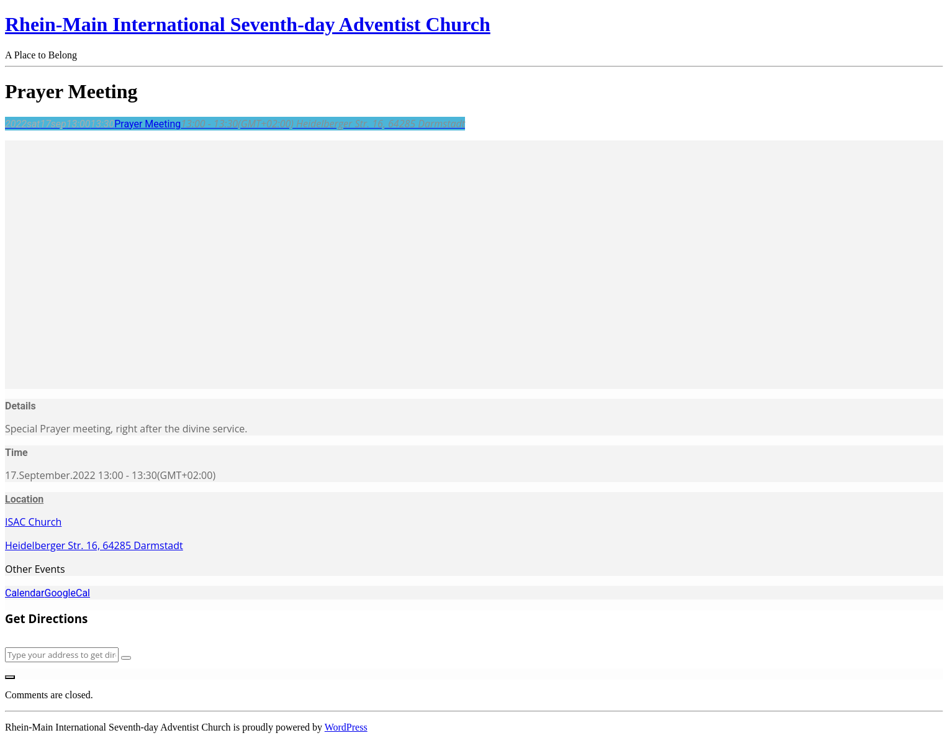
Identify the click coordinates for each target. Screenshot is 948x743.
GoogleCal (67, 593)
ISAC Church (33, 522)
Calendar (24, 593)
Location (24, 499)
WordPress (346, 727)
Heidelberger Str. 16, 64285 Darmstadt (94, 545)
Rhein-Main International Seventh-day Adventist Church (247, 24)
